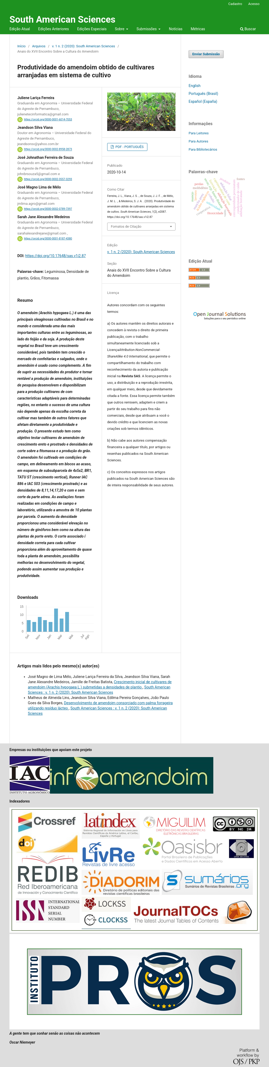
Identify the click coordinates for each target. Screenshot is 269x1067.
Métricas (198, 29)
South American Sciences (62, 19)
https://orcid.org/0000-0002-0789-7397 (48, 209)
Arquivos (38, 46)
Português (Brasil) (203, 93)
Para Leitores (199, 133)
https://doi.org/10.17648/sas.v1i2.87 (55, 256)
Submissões (147, 29)
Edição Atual (19, 29)
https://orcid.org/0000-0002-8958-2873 (48, 149)
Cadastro (235, 4)
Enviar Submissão (206, 54)
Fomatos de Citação (126, 226)
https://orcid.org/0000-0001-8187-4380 (48, 238)
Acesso (254, 4)
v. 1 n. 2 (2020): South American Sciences (83, 46)
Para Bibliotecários (203, 149)
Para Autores (198, 141)
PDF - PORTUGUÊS (129, 147)
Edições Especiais (92, 29)
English (194, 86)
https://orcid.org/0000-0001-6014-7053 (48, 119)
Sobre (120, 29)
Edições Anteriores (53, 29)
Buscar (248, 29)
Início (21, 46)
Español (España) (203, 101)
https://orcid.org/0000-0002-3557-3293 (48, 179)
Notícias (176, 29)
